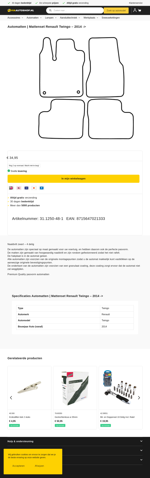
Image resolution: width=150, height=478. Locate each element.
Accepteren (18, 465)
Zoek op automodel (116, 10)
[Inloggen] (135, 10)
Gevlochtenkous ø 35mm (66, 417)
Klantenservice (136, 3)
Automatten (35, 18)
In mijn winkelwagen (74, 178)
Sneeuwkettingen (111, 17)
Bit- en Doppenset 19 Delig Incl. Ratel (117, 417)
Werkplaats (91, 18)
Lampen (51, 18)
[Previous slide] (11, 397)
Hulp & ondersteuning (20, 441)
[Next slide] (139, 397)
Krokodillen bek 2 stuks (19, 417)
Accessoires (15, 18)
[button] (75, 441)
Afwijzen (39, 465)
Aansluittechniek (70, 18)
